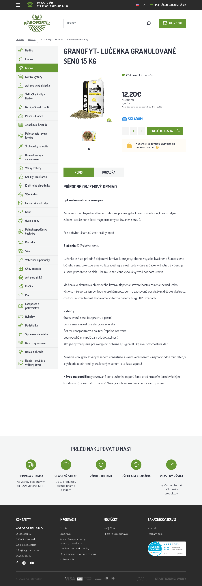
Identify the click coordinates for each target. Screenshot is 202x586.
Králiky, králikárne (31, 177)
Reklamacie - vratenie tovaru (78, 554)
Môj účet (109, 528)
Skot (23, 251)
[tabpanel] (89, 136)
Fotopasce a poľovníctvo (27, 306)
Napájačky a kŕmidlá (32, 107)
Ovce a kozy (27, 221)
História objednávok (116, 533)
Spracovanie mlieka (32, 334)
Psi (22, 295)
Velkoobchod (68, 559)
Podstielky (27, 325)
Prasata (25, 242)
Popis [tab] (79, 172)
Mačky (24, 286)
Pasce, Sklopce (29, 116)
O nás (63, 528)
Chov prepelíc (28, 269)
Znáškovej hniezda (32, 125)
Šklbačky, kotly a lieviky (30, 96)
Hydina (24, 50)
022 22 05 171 (24, 555)
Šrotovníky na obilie (32, 146)
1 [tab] (89, 149)
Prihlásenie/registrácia (168, 4)
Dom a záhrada (29, 352)
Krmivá (31, 39)
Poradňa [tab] (108, 172)
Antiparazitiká (29, 277)
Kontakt (153, 528)
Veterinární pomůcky (33, 260)
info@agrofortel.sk (27, 550)
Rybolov (25, 317)
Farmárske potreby (32, 203)
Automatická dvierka (33, 86)
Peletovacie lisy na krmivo (31, 135)
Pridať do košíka (165, 131)
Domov (20, 39)
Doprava (65, 533)
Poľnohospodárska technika (32, 231)
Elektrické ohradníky (33, 185)
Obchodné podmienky (74, 548)
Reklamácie (155, 533)
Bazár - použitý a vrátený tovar (30, 362)
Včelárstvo (27, 194)
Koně (23, 212)
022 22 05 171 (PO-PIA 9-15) (47, 3)
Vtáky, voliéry (28, 168)
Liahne (24, 59)
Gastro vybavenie (31, 343)
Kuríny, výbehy (29, 77)
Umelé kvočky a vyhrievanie (30, 157)
